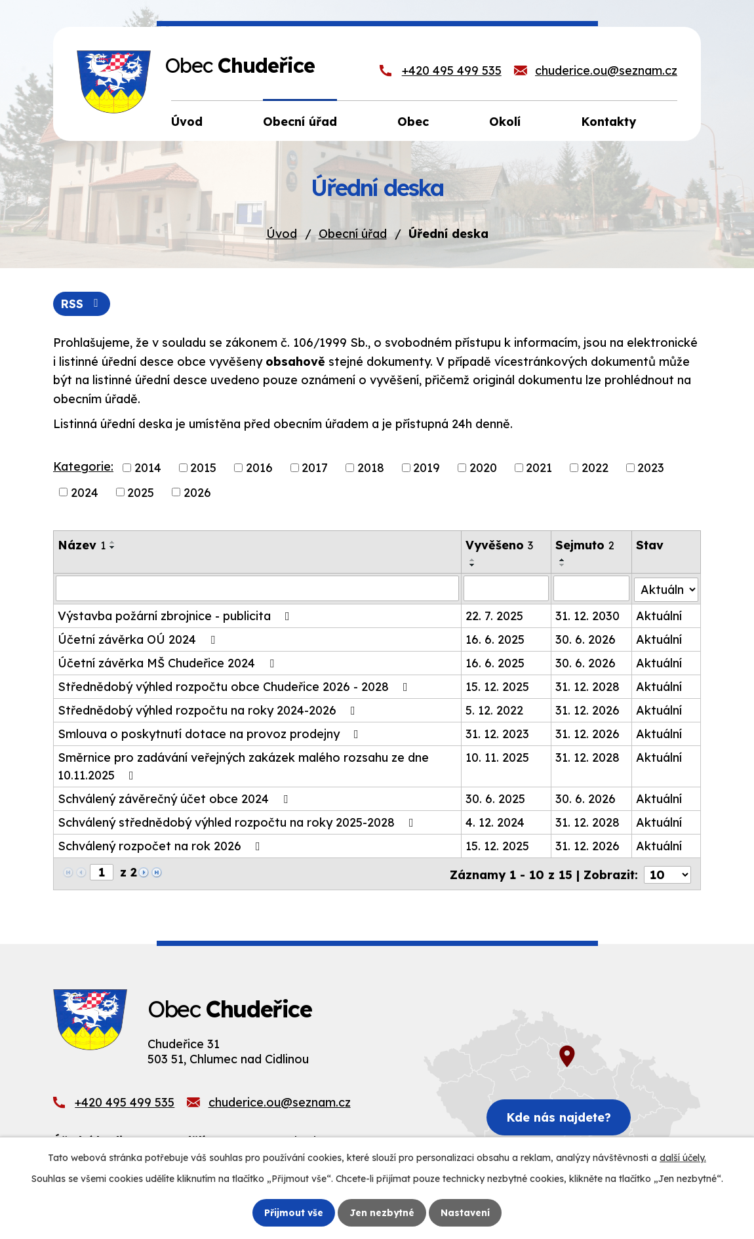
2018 (370, 467)
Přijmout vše (293, 1212)
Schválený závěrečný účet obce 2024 (175, 798)
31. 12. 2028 (587, 686)
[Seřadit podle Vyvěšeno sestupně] (473, 565)
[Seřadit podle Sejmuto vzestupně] (562, 560)
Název (82, 545)
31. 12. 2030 (587, 615)
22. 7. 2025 (495, 615)
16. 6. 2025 (495, 638)
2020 (483, 467)
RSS (83, 303)
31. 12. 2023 (498, 733)
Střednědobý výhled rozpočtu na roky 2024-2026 (209, 709)
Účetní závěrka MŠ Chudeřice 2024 (168, 662)
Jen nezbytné (382, 1212)
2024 (84, 492)
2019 (426, 467)
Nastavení (465, 1212)
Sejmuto (584, 545)
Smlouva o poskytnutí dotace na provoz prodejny (211, 733)
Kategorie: (83, 466)
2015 (203, 467)
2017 (315, 467)
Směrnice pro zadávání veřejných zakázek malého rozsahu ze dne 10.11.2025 (243, 765)
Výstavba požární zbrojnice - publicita (176, 615)
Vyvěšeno (500, 545)
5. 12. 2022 (495, 709)
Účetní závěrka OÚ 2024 (139, 638)
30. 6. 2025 (496, 798)
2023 (650, 467)
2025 (140, 492)
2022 (595, 467)
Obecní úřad (353, 233)
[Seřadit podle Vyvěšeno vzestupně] (473, 560)
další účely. (683, 1158)
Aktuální (660, 615)
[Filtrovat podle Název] (258, 588)
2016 (259, 467)
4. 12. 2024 (495, 821)
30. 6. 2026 (585, 638)
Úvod (281, 233)
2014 (147, 467)
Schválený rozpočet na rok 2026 (162, 845)
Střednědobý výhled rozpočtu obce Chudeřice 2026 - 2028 (235, 686)
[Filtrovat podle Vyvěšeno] (506, 588)
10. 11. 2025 (498, 756)
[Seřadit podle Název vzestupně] (113, 542)
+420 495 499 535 (452, 70)
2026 (197, 492)
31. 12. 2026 (587, 709)
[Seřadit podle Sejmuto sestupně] (562, 565)
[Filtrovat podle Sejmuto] (591, 588)
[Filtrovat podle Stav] (666, 588)
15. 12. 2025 (498, 686)
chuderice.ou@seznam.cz (606, 70)
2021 (539, 467)
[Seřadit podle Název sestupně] (113, 548)
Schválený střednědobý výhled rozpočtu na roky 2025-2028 (238, 821)
